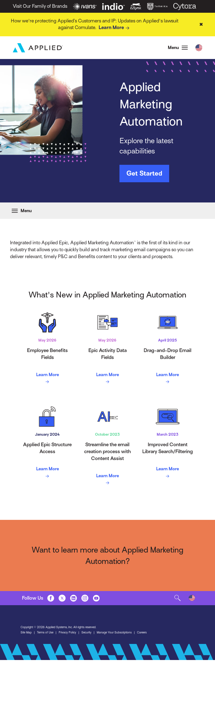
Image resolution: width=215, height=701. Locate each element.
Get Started (144, 173)
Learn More (115, 28)
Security (86, 632)
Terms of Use (45, 632)
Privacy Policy (67, 632)
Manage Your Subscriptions (114, 632)
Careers (142, 632)
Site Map (26, 632)
